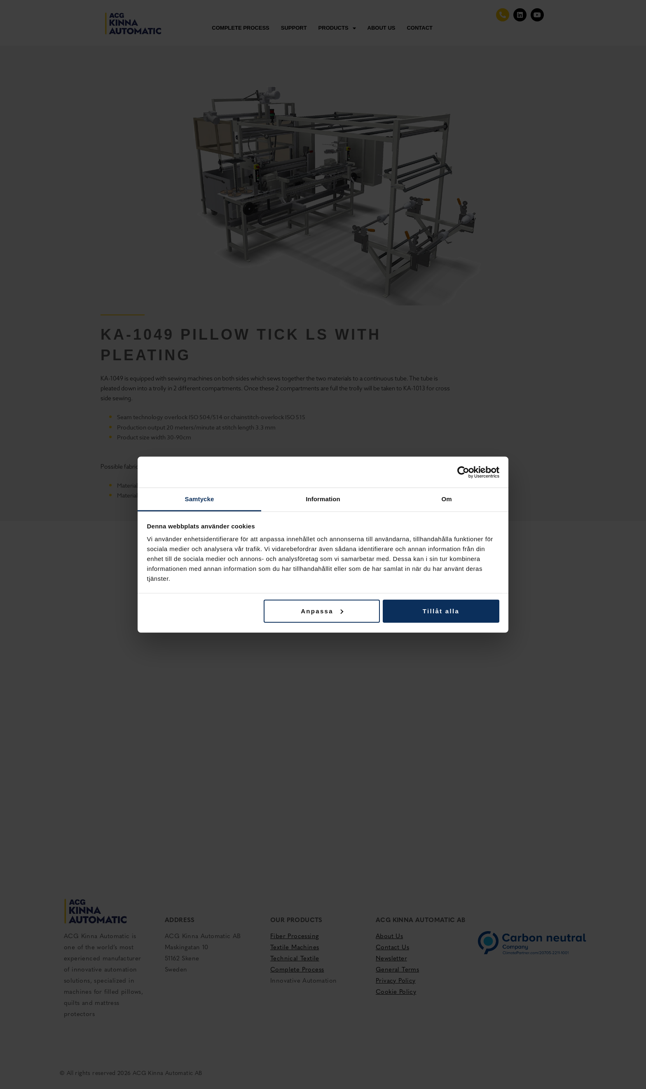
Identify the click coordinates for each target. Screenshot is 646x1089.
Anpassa (322, 610)
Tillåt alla (441, 610)
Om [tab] (446, 498)
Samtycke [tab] (199, 498)
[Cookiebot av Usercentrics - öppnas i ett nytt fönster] (463, 472)
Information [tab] (323, 498)
